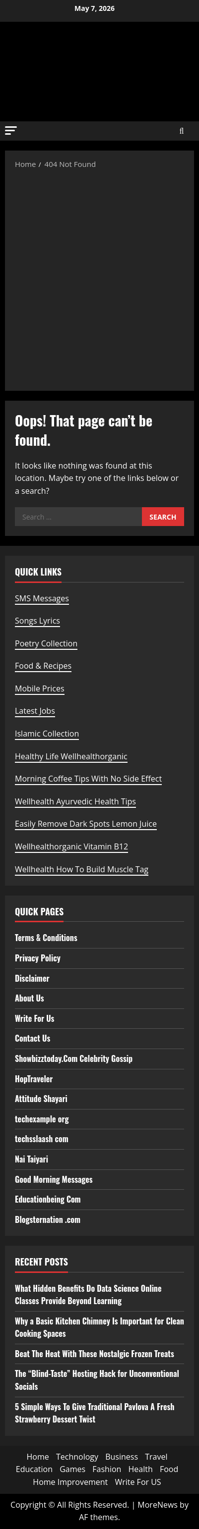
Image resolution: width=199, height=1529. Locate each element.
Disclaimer (32, 978)
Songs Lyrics (37, 620)
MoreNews (157, 1504)
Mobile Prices (40, 688)
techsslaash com (41, 1139)
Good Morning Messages (54, 1179)
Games (72, 1469)
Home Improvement (70, 1481)
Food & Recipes (43, 665)
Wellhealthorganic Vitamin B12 (71, 846)
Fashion (106, 1469)
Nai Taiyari (31, 1159)
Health (141, 1469)
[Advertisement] (99, 279)
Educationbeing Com (48, 1199)
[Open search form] (182, 131)
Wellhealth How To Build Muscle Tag (81, 869)
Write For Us (34, 1018)
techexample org (41, 1119)
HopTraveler (34, 1079)
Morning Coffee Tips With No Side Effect (88, 778)
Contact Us (32, 1038)
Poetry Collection (46, 643)
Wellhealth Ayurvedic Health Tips (75, 801)
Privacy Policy (38, 958)
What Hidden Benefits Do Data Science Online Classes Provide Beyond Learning (88, 1294)
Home (38, 1456)
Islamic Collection (47, 733)
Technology (77, 1456)
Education (34, 1469)
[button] (11, 130)
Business (121, 1456)
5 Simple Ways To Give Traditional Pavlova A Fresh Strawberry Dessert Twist (94, 1413)
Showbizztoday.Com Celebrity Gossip (74, 1058)
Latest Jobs (35, 710)
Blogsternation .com (47, 1219)
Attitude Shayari (41, 1099)
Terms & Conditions (46, 938)
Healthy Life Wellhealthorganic (71, 756)
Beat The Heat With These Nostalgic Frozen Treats (94, 1354)
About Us (29, 998)
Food (169, 1469)
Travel (156, 1456)
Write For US (138, 1481)
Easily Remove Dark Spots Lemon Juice (86, 823)
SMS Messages (42, 598)
